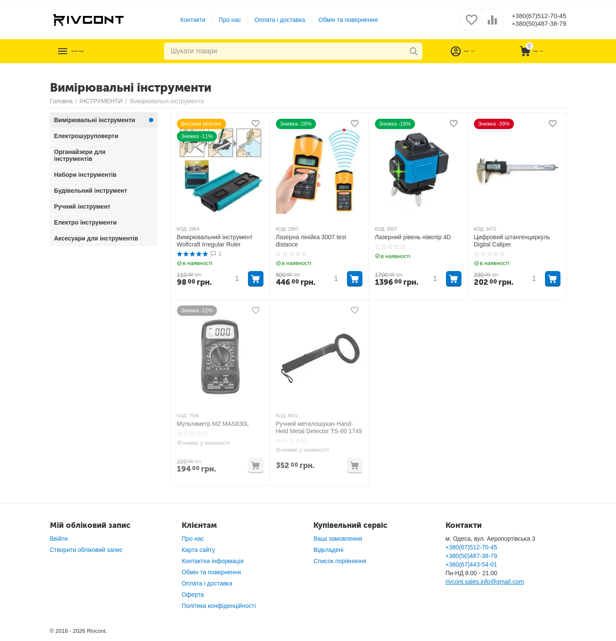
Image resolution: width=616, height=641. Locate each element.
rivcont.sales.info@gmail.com (485, 581)
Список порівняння (339, 561)
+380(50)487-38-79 (533, 24)
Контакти (186, 19)
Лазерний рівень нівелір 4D (413, 237)
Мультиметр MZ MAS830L (213, 423)
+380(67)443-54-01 (471, 564)
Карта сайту (198, 549)
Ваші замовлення (337, 538)
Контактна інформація (213, 561)
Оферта (193, 594)
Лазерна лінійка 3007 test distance (311, 241)
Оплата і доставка (273, 19)
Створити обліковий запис (86, 549)
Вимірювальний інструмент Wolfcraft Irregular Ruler (215, 241)
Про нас (224, 19)
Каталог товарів (102, 51)
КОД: (182, 228)
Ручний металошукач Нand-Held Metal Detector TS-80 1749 (319, 427)
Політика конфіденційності (219, 605)
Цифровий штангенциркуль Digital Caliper (512, 241)
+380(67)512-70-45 (533, 15)
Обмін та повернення (342, 19)
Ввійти (59, 538)
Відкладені (328, 549)
